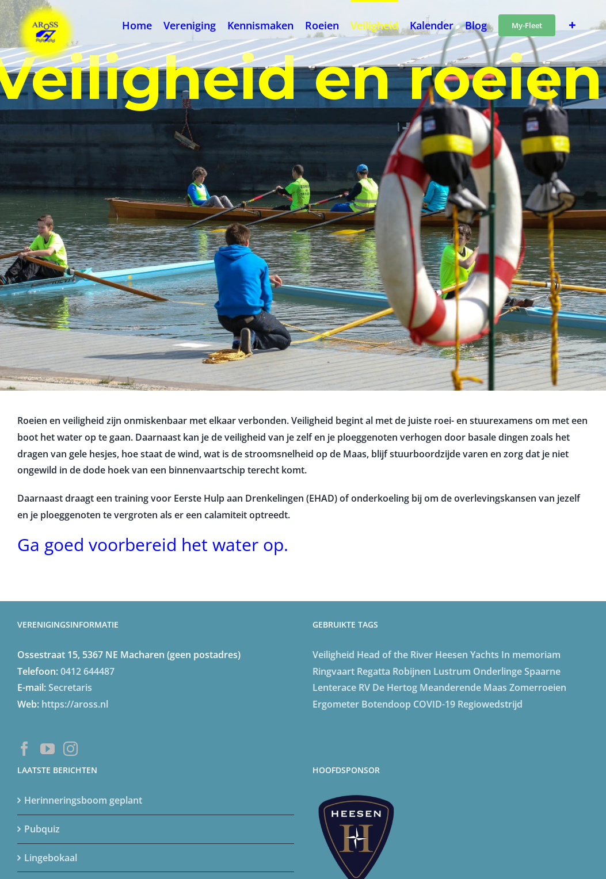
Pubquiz (42, 829)
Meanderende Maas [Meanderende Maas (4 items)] (463, 687)
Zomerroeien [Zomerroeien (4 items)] (537, 687)
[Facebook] (24, 749)
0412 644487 (87, 671)
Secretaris (70, 687)
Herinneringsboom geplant (83, 800)
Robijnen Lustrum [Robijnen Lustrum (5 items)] (431, 671)
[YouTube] (47, 749)
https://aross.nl (74, 704)
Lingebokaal (50, 857)
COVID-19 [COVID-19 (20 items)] (434, 704)
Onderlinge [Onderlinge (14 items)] (497, 671)
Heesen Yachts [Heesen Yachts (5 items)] (467, 654)
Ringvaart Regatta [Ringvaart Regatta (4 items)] (351, 671)
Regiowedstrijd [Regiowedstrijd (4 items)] (490, 704)
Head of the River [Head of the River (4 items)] (395, 654)
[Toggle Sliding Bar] (572, 24)
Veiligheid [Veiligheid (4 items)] (333, 654)
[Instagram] (70, 749)
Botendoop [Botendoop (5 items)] (386, 704)
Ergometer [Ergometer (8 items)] (335, 704)
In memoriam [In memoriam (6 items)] (531, 654)
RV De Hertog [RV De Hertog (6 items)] (388, 687)
